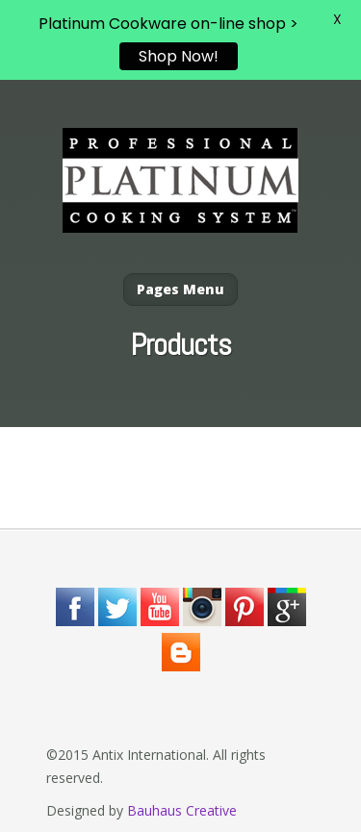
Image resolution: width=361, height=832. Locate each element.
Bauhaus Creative (182, 810)
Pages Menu (180, 289)
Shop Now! (179, 56)
